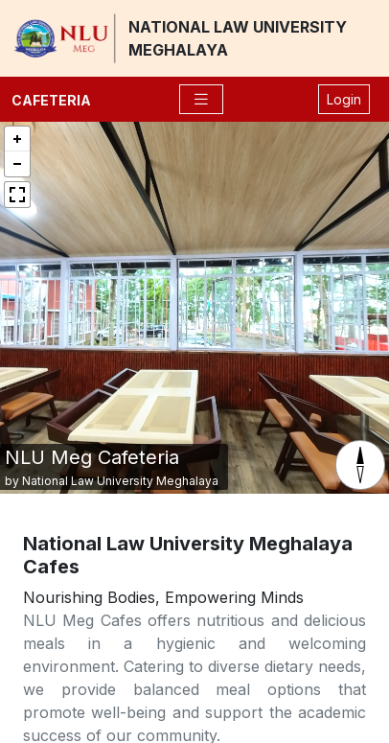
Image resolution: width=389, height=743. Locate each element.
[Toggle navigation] (201, 99)
